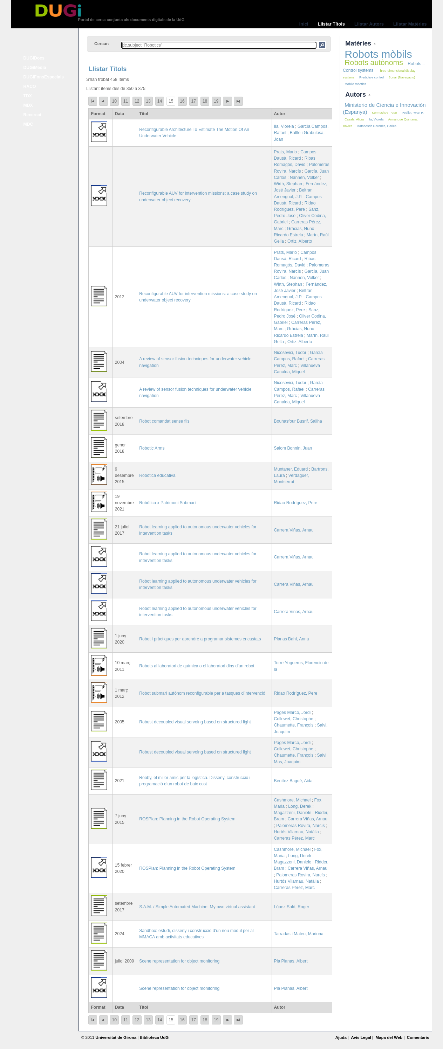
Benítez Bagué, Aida (293, 780)
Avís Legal (361, 1037)
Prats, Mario (285, 152)
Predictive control (371, 77)
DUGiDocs (34, 58)
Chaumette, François (294, 725)
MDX (28, 105)
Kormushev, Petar (384, 112)
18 (205, 101)
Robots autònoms (374, 62)
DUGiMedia (34, 67)
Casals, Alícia (354, 119)
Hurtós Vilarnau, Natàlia (296, 831)
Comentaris (418, 1037)
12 (137, 101)
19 (216, 101)
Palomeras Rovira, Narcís (300, 825)
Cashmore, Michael (292, 800)
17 (193, 101)
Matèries (359, 43)
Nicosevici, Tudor (290, 352)
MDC (28, 124)
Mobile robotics (355, 84)
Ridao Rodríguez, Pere (296, 502)
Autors (356, 94)
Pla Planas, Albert (291, 961)
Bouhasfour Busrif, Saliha (298, 421)
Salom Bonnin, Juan (293, 448)
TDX (27, 95)
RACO (29, 86)
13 (148, 101)
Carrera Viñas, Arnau (294, 530)
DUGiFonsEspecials (43, 77)
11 (125, 101)
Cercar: (101, 43)
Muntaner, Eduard (291, 469)
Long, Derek (299, 806)
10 (114, 101)
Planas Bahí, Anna (291, 639)
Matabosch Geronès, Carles (376, 126)
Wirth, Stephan (288, 183)
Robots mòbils (378, 54)
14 (159, 101)
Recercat (32, 114)
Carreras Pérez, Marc (294, 838)
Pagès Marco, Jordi (292, 712)
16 (182, 101)
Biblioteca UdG (154, 1037)
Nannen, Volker (304, 177)
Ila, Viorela (284, 126)
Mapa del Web (388, 1037)
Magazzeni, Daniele (293, 812)
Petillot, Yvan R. (413, 112)
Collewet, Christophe (293, 718)
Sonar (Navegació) (401, 77)
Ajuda (341, 1037)
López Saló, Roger (291, 906)
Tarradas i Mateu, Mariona (298, 933)
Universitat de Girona (115, 1037)
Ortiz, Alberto (299, 241)
